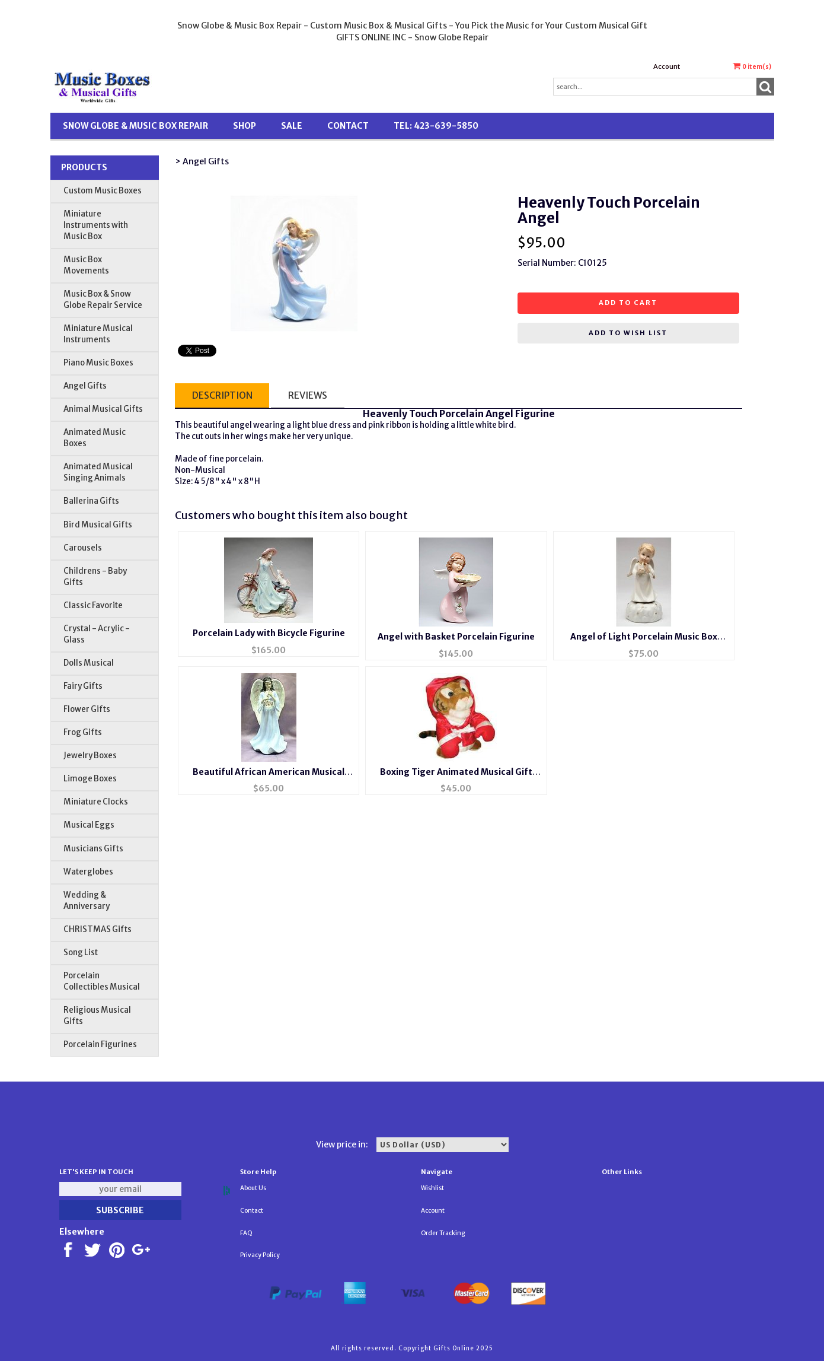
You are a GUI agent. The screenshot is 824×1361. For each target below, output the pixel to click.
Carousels (82, 548)
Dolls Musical (88, 663)
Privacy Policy (260, 1255)
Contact (348, 125)
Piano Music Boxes (98, 363)
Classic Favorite (93, 605)
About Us (253, 1188)
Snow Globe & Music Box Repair (135, 125)
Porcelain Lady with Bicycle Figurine (269, 633)
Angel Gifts (85, 386)
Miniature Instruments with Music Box (95, 225)
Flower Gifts (86, 709)
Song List (80, 952)
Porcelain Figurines (100, 1044)
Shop (244, 125)
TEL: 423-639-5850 (436, 125)
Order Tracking (443, 1233)
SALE (291, 125)
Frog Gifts (82, 732)
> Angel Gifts (202, 161)
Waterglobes (88, 872)
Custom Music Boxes (102, 191)
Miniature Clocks (95, 802)
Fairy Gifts (83, 686)
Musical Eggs (88, 825)
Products (84, 167)
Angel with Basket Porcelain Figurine (456, 636)
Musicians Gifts (93, 849)
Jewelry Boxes (90, 756)
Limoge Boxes (90, 779)
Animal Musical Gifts (103, 409)
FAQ (246, 1233)
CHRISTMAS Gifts (97, 929)
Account (666, 66)
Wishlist (432, 1188)
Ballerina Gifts (91, 501)
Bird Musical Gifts (97, 525)
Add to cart (628, 302)
